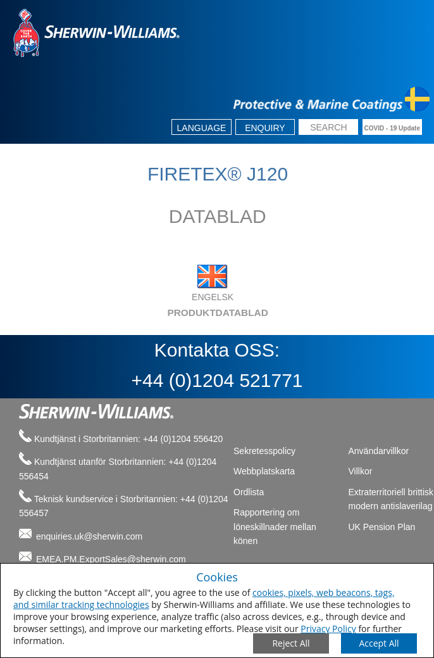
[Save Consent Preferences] (379, 643)
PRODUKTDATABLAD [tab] (139, 312)
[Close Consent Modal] (291, 643)
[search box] (328, 128)
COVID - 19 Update (392, 128)
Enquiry (265, 128)
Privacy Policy (328, 629)
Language (201, 128)
